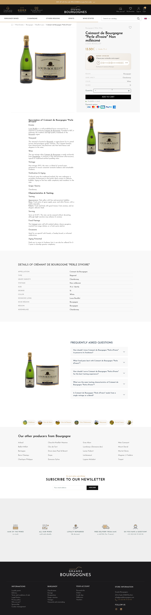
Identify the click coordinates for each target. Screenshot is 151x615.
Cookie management (19, 605)
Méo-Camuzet (123, 443)
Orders (78, 593)
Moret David (123, 448)
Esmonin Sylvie (54, 460)
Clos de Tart (52, 448)
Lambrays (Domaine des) (93, 448)
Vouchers (79, 599)
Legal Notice (16, 597)
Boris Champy (23, 456)
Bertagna (21, 452)
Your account (83, 587)
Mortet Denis (123, 452)
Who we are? (16, 601)
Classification (52, 591)
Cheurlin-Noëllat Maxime (58, 443)
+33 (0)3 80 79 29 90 (135, 535)
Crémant (35, 224)
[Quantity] (112, 90)
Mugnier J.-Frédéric (125, 456)
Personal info (80, 591)
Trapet (120, 460)
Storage (50, 593)
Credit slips (80, 595)
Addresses (79, 597)
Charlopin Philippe (25, 460)
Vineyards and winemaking (57, 601)
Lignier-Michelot (89, 460)
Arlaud (20, 443)
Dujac (50, 456)
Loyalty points (16, 591)
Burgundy (32, 135)
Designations (52, 595)
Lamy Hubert (88, 452)
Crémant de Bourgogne (52, 131)
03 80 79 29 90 (8, 12)
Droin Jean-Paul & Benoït (58, 452)
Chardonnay (36, 157)
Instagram (116, 608)
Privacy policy (16, 599)
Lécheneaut (87, 456)
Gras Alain (87, 443)
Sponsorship (16, 603)
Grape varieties (53, 597)
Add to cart (108, 97)
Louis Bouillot (93, 44)
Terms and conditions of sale (21, 595)
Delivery (14, 593)
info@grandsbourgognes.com (125, 597)
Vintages (51, 599)
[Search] (121, 18)
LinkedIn (121, 608)
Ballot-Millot (23, 448)
